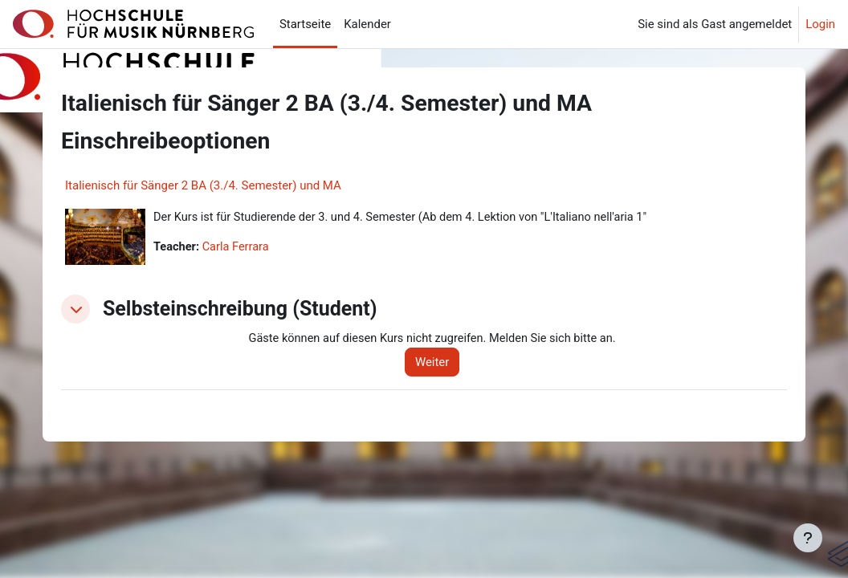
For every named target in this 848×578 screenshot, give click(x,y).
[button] (75, 309)
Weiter (437, 362)
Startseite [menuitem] (305, 24)
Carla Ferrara (237, 247)
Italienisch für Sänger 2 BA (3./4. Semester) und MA (203, 185)
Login (820, 24)
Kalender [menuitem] (367, 24)
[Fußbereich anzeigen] (807, 537)
